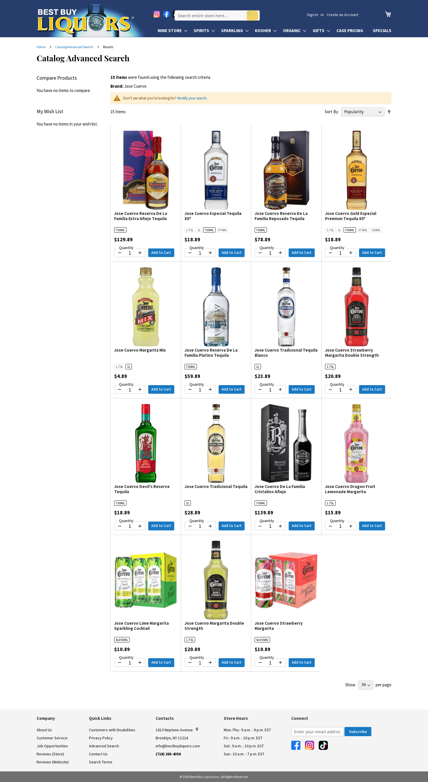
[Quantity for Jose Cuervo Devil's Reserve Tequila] (130, 526)
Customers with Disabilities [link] (112, 729)
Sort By (331, 111)
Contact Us (98, 753)
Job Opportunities (52, 745)
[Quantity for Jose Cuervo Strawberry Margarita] (270, 663)
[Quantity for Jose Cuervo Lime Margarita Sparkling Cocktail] (130, 663)
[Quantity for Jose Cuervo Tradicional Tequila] (200, 526)
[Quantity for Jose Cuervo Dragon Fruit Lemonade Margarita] (341, 526)
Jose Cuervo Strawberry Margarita (279, 625)
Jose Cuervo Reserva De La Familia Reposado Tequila (281, 216)
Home (41, 47)
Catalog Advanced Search (74, 47)
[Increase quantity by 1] (140, 252)
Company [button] (46, 718)
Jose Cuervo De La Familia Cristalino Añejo (280, 489)
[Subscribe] (357, 731)
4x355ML (122, 640)
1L (199, 230)
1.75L (190, 230)
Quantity (126, 247)
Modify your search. (192, 98)
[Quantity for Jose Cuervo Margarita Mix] (130, 390)
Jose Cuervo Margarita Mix (140, 350)
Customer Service (52, 737)
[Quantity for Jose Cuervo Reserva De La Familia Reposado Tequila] (270, 253)
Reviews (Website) (53, 762)
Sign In (312, 14)
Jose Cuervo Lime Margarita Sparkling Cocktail (141, 625)
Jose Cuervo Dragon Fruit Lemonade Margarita (350, 489)
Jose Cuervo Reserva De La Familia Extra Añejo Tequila (140, 216)
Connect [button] (299, 718)
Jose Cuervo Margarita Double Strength (214, 625)
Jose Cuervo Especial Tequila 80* (213, 216)
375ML (222, 230)
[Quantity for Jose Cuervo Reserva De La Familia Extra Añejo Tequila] (130, 253)
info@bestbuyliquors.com (178, 745)
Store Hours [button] (236, 718)
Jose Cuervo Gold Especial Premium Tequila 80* (350, 216)
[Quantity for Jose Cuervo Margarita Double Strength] (200, 663)
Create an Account (342, 14)
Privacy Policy (101, 737)
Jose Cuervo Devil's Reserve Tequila (142, 489)
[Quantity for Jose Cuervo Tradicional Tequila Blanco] (270, 390)
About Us (44, 729)
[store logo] (94, 20)
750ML (120, 230)
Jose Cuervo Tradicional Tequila (216, 486)
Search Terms (100, 762)
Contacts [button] (165, 718)
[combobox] (233, 14)
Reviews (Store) (50, 753)
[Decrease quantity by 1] (119, 252)
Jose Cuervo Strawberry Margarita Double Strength (352, 352)
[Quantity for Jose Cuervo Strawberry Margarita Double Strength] (341, 390)
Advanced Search (104, 745)
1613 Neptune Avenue (177, 729)
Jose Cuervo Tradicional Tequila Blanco (286, 352)
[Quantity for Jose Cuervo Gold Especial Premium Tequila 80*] (341, 253)
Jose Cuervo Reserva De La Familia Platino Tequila (211, 352)
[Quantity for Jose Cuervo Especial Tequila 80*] (200, 253)
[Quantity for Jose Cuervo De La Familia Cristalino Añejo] (270, 526)
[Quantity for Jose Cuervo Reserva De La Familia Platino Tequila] (200, 390)
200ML (376, 230)
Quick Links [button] (100, 718)
